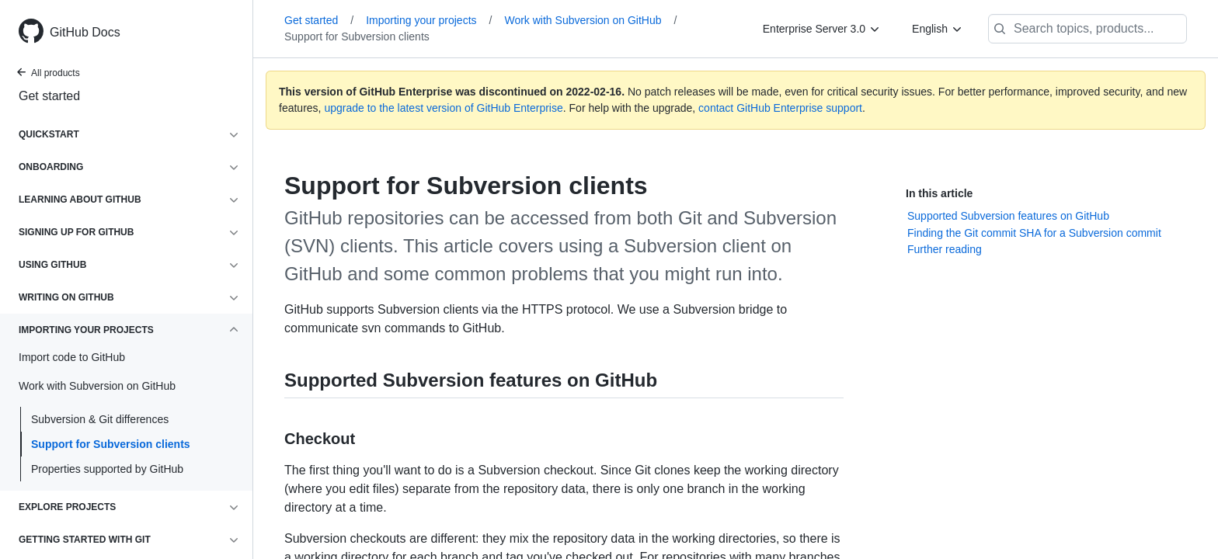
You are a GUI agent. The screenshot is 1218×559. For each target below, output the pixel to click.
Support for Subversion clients (110, 444)
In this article (939, 193)
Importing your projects (429, 20)
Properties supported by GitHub (107, 469)
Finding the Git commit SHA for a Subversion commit (1034, 233)
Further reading (944, 249)
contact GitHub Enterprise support (780, 108)
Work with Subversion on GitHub (590, 20)
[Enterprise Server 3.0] (821, 28)
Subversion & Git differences (100, 419)
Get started (49, 95)
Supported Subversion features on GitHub (1008, 216)
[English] (938, 28)
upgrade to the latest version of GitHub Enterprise (443, 108)
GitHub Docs (85, 32)
